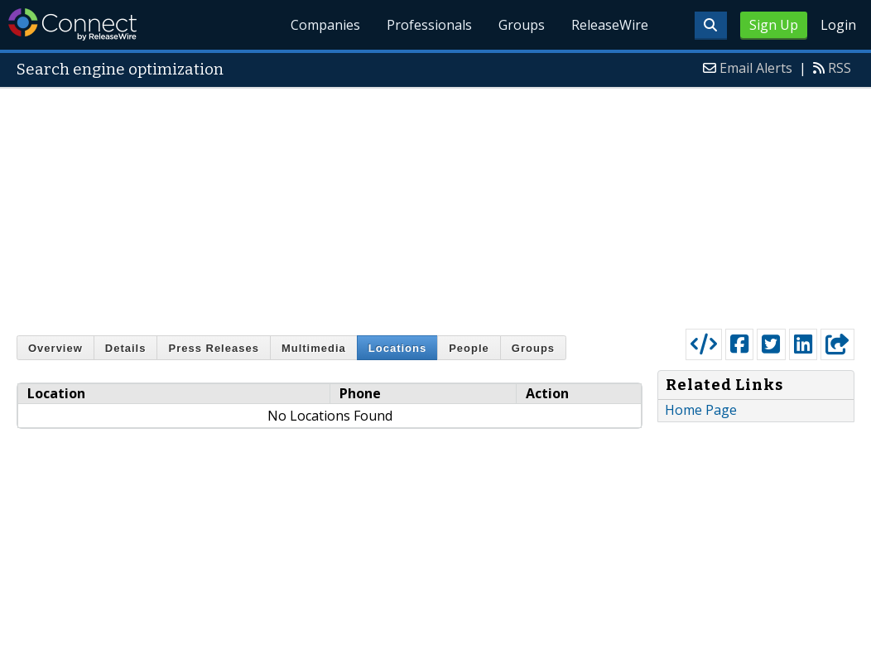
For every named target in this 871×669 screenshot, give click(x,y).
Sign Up (773, 25)
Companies (326, 25)
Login (838, 25)
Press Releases (213, 348)
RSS (839, 68)
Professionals (429, 25)
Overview (55, 348)
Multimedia (314, 348)
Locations (397, 348)
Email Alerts (755, 68)
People (469, 348)
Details (126, 348)
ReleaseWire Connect (72, 24)
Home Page (701, 410)
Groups (521, 25)
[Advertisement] (436, 204)
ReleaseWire (609, 25)
